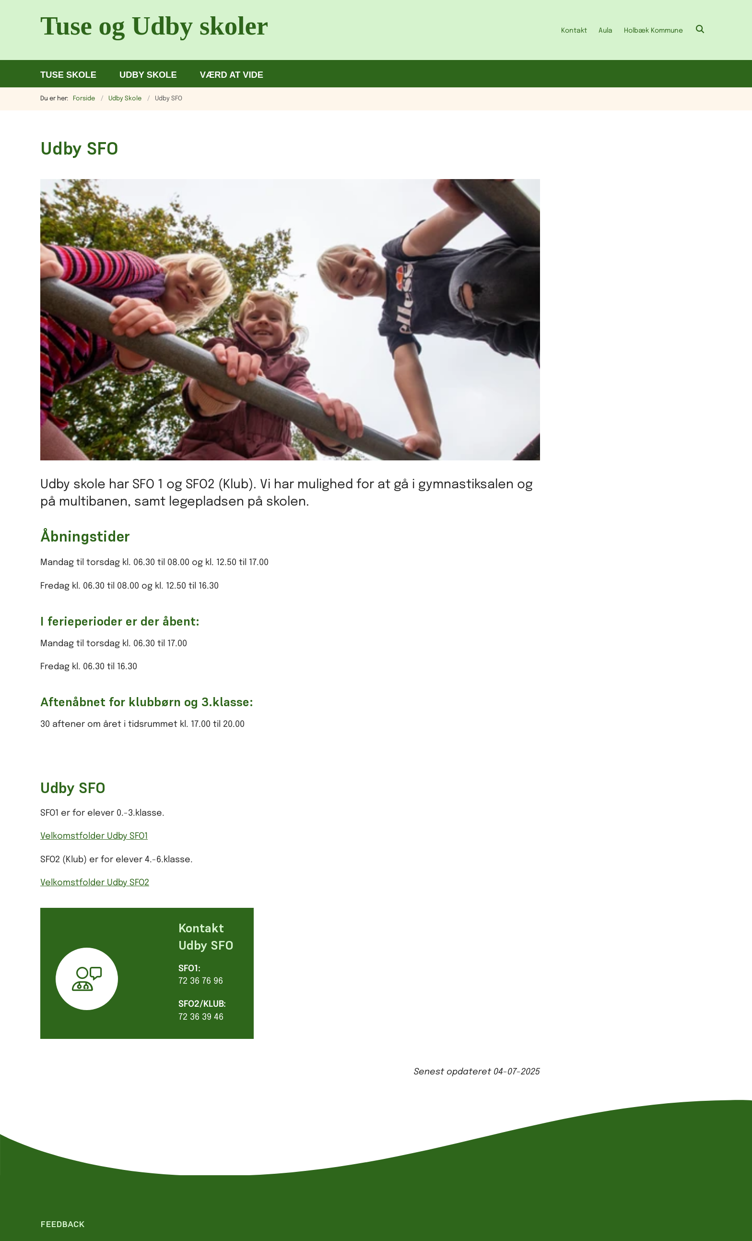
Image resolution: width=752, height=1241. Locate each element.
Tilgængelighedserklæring (561, 1028)
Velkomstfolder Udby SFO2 (94, 614)
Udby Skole (148, 75)
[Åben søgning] (700, 30)
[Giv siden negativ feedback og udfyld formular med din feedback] (86, 923)
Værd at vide (231, 75)
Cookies (523, 1012)
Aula (605, 30)
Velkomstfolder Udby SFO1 (94, 568)
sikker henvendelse (388, 1127)
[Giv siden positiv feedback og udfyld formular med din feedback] (52, 923)
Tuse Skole (68, 75)
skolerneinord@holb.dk (375, 1104)
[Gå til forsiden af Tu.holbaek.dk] (160, 30)
